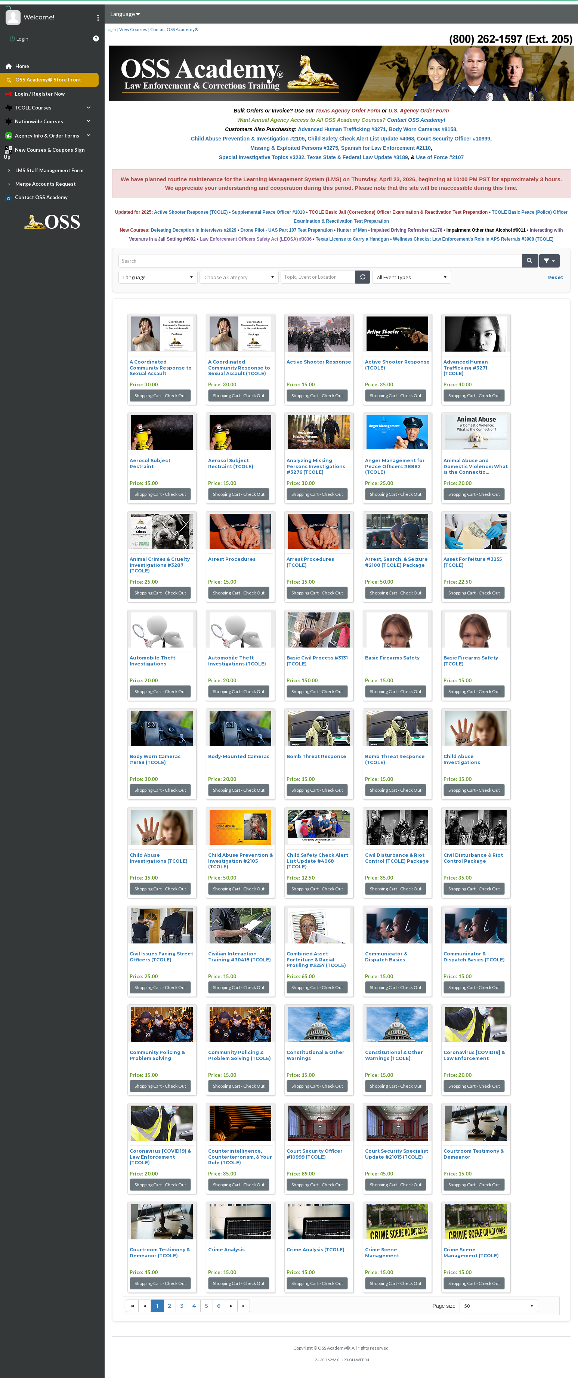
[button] (530, 261)
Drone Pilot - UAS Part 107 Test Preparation (286, 230)
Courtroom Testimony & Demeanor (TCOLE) (160, 1252)
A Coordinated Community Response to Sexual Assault (161, 367)
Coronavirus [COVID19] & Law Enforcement (474, 1055)
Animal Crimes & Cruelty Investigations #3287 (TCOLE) (160, 565)
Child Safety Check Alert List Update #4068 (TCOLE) (317, 860)
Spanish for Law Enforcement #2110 (386, 148)
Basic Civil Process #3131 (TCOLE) (317, 661)
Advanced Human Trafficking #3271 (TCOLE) (465, 367)
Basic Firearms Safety (392, 658)
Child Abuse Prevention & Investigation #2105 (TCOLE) (240, 860)
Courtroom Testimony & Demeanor (473, 1154)
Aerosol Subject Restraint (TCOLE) (230, 463)
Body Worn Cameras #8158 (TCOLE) (155, 759)
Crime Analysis (226, 1249)
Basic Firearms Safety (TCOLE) (470, 661)
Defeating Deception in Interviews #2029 (194, 230)
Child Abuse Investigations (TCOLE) (159, 858)
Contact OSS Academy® (174, 29)
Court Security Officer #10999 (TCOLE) (315, 1154)
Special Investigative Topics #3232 (262, 157)
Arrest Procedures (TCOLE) (310, 562)
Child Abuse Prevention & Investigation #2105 (248, 139)
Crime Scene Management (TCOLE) (471, 1252)
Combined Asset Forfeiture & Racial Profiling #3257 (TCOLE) (316, 959)
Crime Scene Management (382, 1252)
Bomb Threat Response (316, 756)
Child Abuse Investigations (461, 759)
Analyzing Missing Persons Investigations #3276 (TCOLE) (316, 466)
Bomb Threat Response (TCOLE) (395, 759)
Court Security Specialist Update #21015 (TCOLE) (396, 1154)
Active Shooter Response (319, 362)
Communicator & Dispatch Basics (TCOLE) (474, 957)
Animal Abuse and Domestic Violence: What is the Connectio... (475, 466)
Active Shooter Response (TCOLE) (191, 212)
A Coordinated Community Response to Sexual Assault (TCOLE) (239, 367)
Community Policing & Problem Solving (157, 1055)
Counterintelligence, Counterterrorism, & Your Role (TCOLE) (240, 1156)
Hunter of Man (352, 230)
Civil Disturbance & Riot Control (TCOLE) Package (397, 858)
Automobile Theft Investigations (152, 661)
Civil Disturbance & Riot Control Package (473, 858)
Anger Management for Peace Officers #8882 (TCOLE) (395, 466)
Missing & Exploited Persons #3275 (294, 148)
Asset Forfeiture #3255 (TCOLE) (472, 562)
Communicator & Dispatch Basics (386, 957)
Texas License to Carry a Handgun (352, 239)
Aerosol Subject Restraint (150, 463)
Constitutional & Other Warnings (315, 1055)
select (191, 277)
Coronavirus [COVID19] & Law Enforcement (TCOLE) (160, 1156)
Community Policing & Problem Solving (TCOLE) (239, 1055)
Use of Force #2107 (440, 157)
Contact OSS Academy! (416, 120)
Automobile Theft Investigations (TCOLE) (237, 661)
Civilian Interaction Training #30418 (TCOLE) (239, 957)
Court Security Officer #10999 (453, 139)
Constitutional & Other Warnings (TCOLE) (394, 1055)
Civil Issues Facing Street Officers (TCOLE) (161, 957)
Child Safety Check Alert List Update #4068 (360, 139)
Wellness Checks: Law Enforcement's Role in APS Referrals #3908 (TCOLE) (473, 239)
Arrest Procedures (232, 559)
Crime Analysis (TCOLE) (315, 1249)
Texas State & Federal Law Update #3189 (357, 157)
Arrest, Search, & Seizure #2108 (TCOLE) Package (396, 562)
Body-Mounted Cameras (238, 756)
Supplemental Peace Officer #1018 (268, 212)
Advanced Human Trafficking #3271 (342, 129)
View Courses (133, 29)
